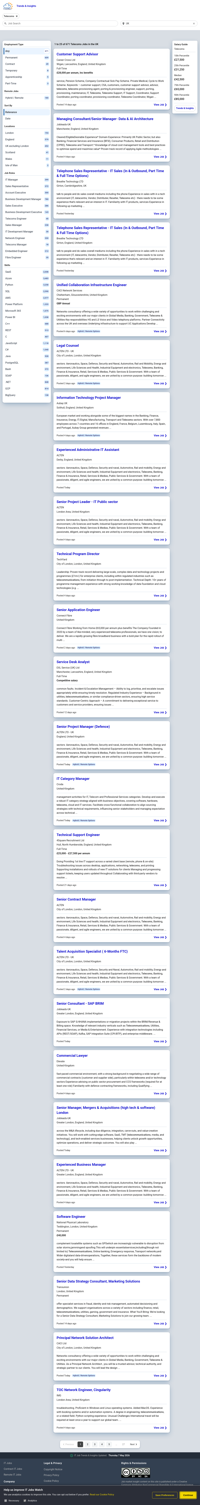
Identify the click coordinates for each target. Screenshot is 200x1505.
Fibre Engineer (27, 250)
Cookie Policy (51, 1472)
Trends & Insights (26, 6)
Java (27, 348)
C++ (27, 316)
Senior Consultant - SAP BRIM (80, 995)
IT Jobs (8, 1455)
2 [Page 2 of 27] (87, 1436)
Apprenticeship (27, 69)
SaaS (27, 264)
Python (27, 277)
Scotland (27, 144)
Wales (27, 151)
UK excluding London (27, 138)
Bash (27, 361)
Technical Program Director (78, 546)
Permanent (27, 50)
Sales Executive (27, 198)
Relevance (11, 104)
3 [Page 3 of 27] (94, 1436)
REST (27, 322)
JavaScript (27, 335)
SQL (27, 283)
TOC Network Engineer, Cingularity (83, 1382)
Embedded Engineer (27, 243)
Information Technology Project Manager (89, 389)
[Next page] (134, 1436)
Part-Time (27, 75)
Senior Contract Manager (76, 891)
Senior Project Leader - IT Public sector (87, 494)
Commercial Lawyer (72, 1047)
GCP (27, 381)
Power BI (27, 309)
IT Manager (27, 172)
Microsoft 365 (27, 303)
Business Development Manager (27, 191)
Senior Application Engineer (78, 602)
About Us (9, 1479)
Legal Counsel (68, 337)
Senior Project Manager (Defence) (83, 718)
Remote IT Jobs (12, 1466)
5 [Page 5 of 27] (109, 1436)
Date (7, 110)
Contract (27, 56)
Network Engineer (27, 230)
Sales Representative (27, 178)
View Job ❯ (160, 96)
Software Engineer (71, 1209)
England (27, 131)
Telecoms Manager (27, 236)
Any (27, 43)
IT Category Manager (73, 770)
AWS (27, 290)
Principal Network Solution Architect (85, 1330)
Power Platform (27, 296)
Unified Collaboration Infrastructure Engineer (92, 277)
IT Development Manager (27, 224)
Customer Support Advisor (77, 46)
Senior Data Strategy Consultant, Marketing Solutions (98, 1273)
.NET (27, 374)
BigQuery (27, 387)
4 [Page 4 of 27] (101, 1436)
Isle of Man (27, 157)
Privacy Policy (51, 1467)
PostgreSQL (27, 355)
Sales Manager (27, 217)
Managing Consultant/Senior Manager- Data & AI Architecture (105, 111)
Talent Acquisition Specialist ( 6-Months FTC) (92, 943)
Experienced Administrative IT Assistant (88, 442)
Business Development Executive (27, 204)
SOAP (27, 368)
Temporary (27, 62)
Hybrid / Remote (27, 90)
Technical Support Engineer (78, 827)
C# (27, 342)
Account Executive (27, 185)
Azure (27, 270)
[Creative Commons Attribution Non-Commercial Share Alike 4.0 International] (158, 1463)
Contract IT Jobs (13, 1460)
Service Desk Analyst (73, 654)
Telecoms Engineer (27, 211)
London (27, 125)
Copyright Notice (53, 1461)
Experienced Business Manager (81, 1157)
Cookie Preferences (54, 1478)
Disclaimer (49, 1484)
